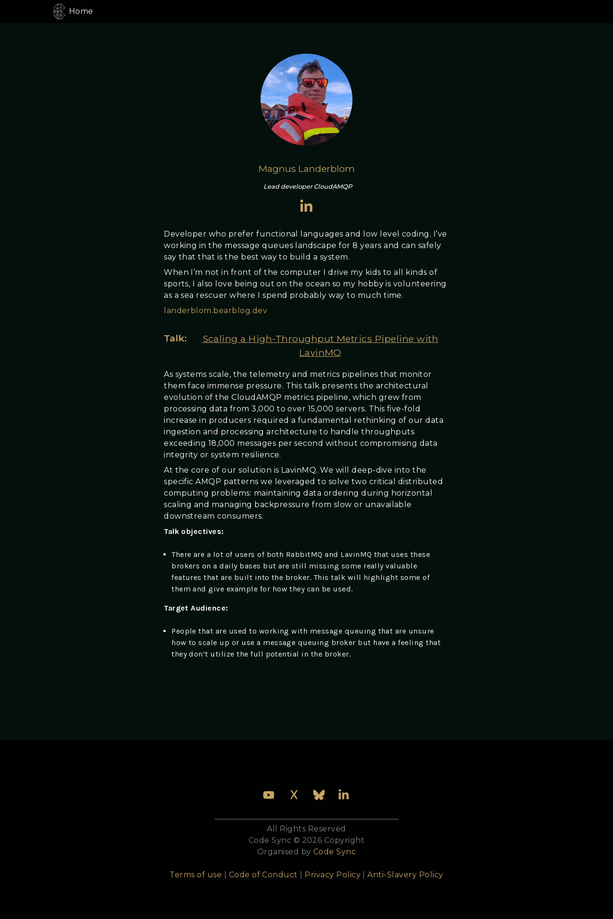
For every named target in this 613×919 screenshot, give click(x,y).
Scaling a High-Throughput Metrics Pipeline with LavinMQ (321, 345)
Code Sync (334, 851)
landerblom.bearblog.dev (215, 310)
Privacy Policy (333, 874)
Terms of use (196, 874)
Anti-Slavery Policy (405, 874)
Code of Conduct (263, 874)
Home (81, 11)
